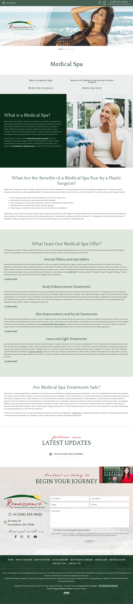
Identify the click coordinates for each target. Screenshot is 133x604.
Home (61, 49)
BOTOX (73, 272)
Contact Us (74, 564)
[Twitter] (28, 537)
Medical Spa (101, 560)
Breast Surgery (24, 560)
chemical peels (29, 146)
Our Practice (59, 564)
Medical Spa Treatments (40, 88)
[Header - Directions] (99, 3)
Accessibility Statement (108, 586)
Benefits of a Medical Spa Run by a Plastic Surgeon (92, 81)
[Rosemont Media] (66, 592)
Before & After (117, 560)
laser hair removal (35, 352)
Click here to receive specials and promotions (71, 530)
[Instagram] (21, 537)
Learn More (11, 279)
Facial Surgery (60, 560)
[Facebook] (16, 537)
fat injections (17, 146)
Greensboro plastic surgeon (37, 138)
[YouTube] (35, 537)
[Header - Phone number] (105, 3)
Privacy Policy (84, 586)
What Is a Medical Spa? (41, 80)
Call (25, 514)
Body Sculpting (42, 560)
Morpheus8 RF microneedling (53, 324)
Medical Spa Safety (92, 88)
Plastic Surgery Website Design (59, 589)
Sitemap (93, 586)
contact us (76, 413)
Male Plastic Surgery (81, 560)
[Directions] (6, 523)
